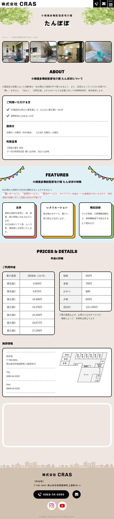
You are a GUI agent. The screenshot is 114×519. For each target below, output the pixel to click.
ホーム (5, 37)
